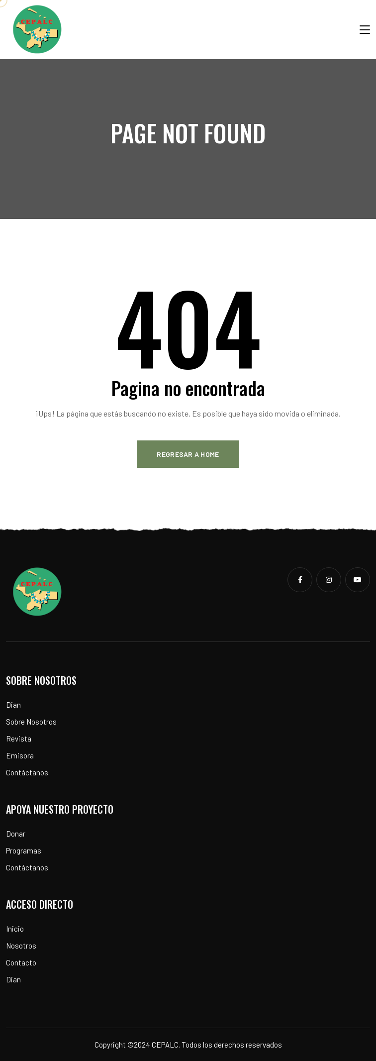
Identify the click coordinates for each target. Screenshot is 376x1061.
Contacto (21, 962)
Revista (18, 738)
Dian (13, 704)
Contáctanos (27, 772)
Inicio (15, 928)
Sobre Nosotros (31, 721)
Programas (23, 850)
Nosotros (21, 945)
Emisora (20, 755)
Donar (15, 833)
